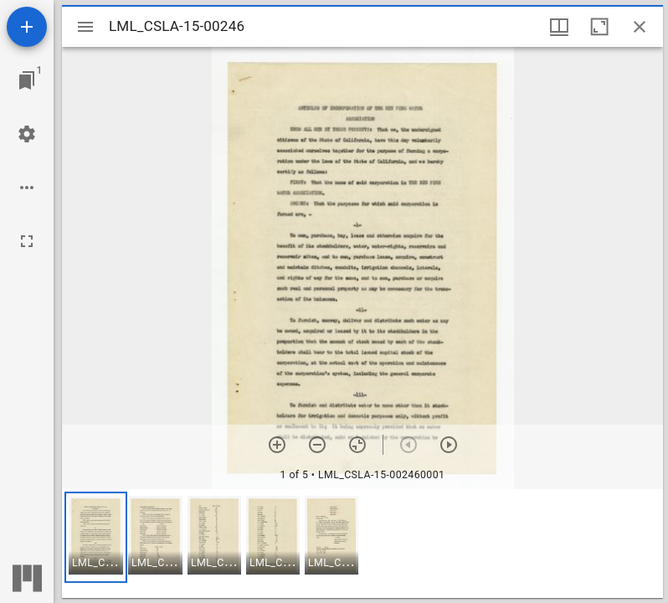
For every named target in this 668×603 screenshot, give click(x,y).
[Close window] (639, 27)
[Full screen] (27, 241)
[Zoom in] (277, 445)
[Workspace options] (27, 188)
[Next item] (449, 445)
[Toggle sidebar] (85, 27)
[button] (96, 537)
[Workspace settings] (27, 134)
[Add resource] (27, 27)
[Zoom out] (317, 445)
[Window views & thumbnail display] (559, 27)
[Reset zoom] (357, 445)
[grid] (362, 543)
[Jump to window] (27, 80)
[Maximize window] (599, 27)
